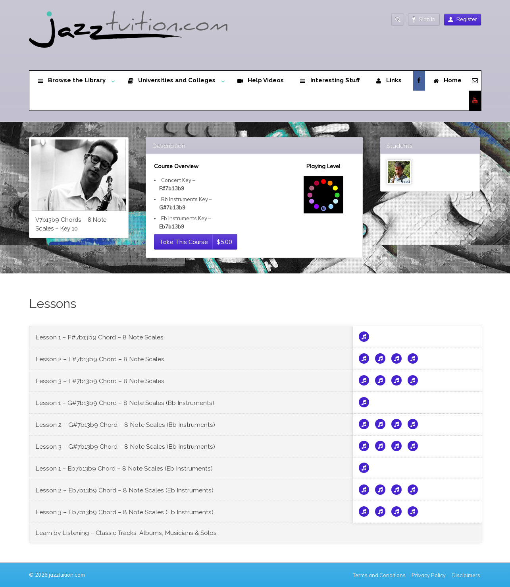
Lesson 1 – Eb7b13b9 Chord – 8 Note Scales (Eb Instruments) (124, 468)
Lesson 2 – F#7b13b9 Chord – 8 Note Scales (99, 359)
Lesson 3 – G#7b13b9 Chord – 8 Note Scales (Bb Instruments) (125, 446)
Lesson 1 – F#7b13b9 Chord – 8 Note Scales (99, 337)
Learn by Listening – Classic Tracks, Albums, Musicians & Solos (126, 533)
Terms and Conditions (379, 575)
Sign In (423, 19)
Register (462, 19)
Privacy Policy (429, 575)
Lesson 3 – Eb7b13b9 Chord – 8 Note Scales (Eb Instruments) (124, 512)
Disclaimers (466, 575)
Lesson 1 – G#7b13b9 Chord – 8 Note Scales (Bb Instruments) (124, 403)
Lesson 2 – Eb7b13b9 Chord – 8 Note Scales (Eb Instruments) (124, 490)
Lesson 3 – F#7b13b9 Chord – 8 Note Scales (99, 381)
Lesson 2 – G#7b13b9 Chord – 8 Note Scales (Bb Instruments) (125, 424)
